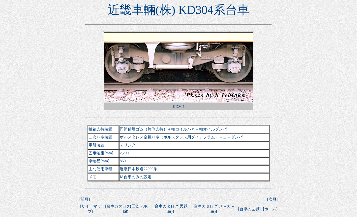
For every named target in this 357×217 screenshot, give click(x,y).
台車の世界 (249, 209)
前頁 (85, 199)
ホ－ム (270, 209)
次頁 (272, 199)
